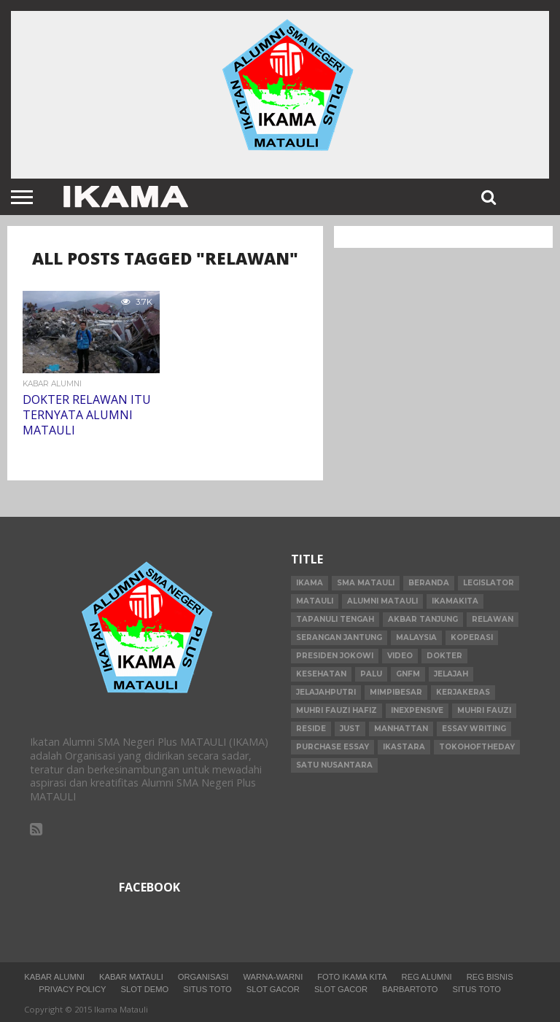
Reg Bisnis (490, 976)
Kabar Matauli (131, 976)
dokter (444, 655)
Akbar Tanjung (423, 619)
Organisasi (203, 976)
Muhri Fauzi (484, 710)
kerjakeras (463, 692)
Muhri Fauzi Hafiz (336, 710)
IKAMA (309, 583)
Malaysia (416, 637)
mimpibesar (396, 692)
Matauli (314, 601)
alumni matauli (382, 601)
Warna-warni (273, 976)
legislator (488, 583)
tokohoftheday (477, 747)
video (400, 655)
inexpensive (417, 710)
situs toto (207, 989)
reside (311, 728)
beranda (428, 583)
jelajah (451, 674)
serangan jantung (339, 637)
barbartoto (410, 989)
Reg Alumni (427, 976)
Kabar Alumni (54, 976)
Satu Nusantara (334, 765)
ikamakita (455, 601)
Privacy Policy (72, 989)
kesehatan (321, 674)
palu (371, 674)
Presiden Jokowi (334, 655)
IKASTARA (404, 747)
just (350, 728)
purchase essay (332, 747)
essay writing (474, 728)
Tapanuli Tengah (335, 619)
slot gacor (273, 989)
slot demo (145, 989)
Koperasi (472, 637)
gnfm (408, 674)
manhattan (401, 728)
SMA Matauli (365, 583)
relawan (492, 619)
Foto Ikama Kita (351, 976)
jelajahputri (326, 692)
